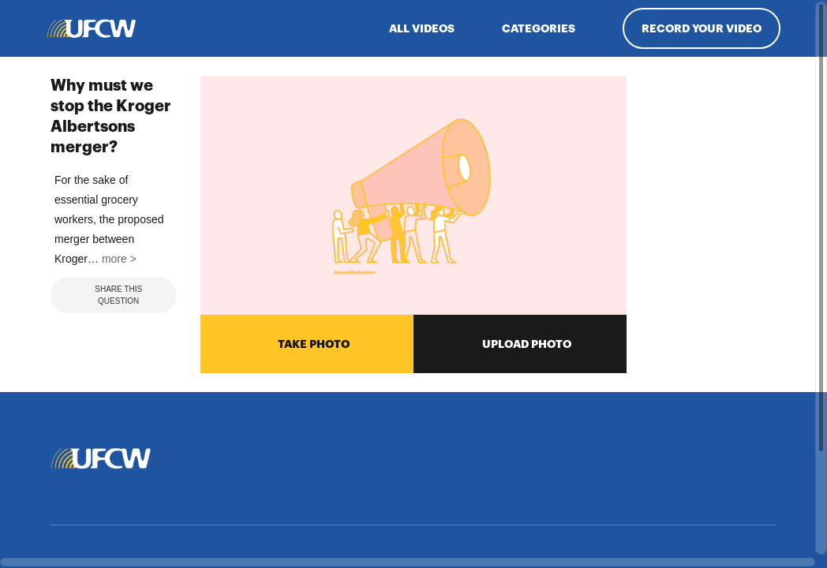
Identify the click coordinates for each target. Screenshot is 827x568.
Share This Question (106, 473)
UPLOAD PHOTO (520, 342)
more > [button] (117, 436)
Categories (538, 28)
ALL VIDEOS (422, 28)
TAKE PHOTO (307, 342)
